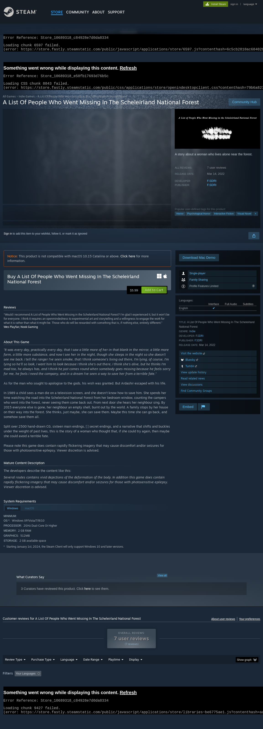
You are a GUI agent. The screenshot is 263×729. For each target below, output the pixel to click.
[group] (131, 686)
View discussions (192, 390)
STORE (57, 12)
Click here (127, 262)
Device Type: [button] (237, 685)
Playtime (114, 671)
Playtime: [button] (106, 685)
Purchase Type (41, 671)
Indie (192, 336)
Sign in (8, 239)
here (87, 594)
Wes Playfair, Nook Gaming (21, 332)
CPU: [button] (201, 685)
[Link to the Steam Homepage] (24, 16)
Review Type (13, 671)
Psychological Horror (198, 219)
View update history (193, 377)
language (248, 4)
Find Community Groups (196, 396)
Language (67, 671)
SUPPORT (116, 12)
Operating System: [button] (178, 685)
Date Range (91, 671)
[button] (154, 295)
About (98, 12)
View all (162, 581)
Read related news (193, 384)
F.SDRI (211, 186)
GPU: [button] (216, 685)
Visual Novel (244, 219)
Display (134, 671)
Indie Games (27, 102)
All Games (9, 102)
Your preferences (249, 624)
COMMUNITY (77, 12)
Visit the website (193, 359)
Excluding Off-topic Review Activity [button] (72, 685)
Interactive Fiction (224, 219)
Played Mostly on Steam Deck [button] (139, 685)
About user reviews (223, 624)
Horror (179, 219)
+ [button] (255, 219)
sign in (234, 4)
